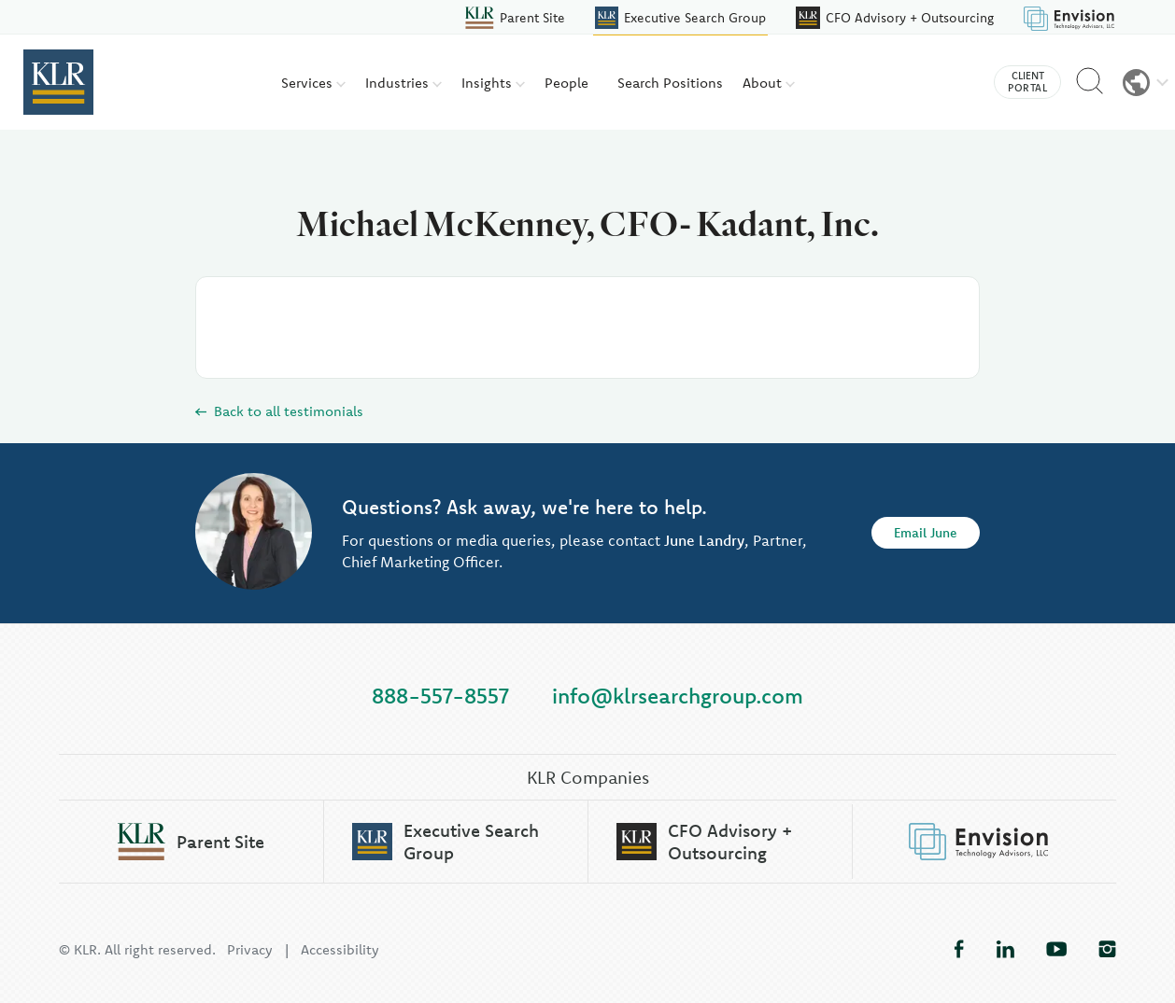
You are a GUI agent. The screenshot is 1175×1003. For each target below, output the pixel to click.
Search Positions (670, 82)
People (566, 82)
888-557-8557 (440, 695)
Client (1027, 82)
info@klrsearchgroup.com (677, 695)
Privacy (250, 949)
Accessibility (340, 949)
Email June (925, 533)
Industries (403, 82)
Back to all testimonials (279, 411)
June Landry (704, 541)
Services (313, 82)
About (769, 82)
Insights (493, 82)
